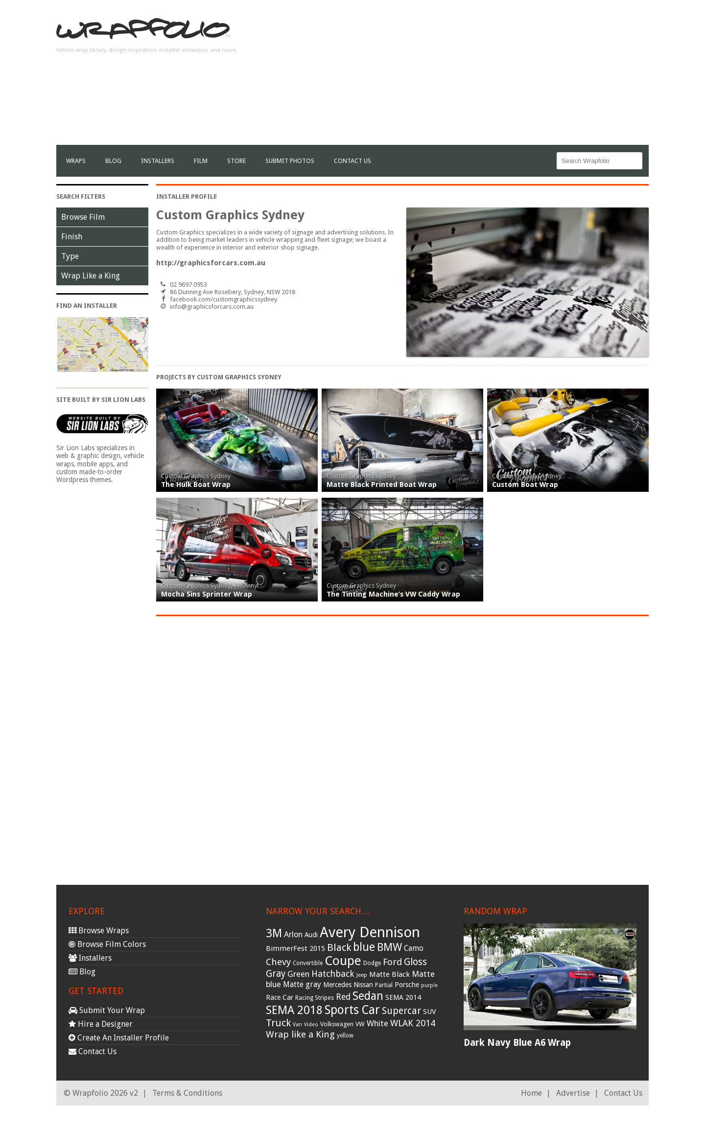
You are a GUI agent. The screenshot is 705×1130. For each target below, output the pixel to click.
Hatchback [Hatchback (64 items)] (332, 974)
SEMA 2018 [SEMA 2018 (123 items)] (294, 1010)
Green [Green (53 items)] (298, 974)
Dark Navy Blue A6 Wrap (517, 1043)
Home (531, 1093)
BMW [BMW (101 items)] (389, 947)
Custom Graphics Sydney (196, 476)
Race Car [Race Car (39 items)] (279, 997)
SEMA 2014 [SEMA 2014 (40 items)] (403, 997)
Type (70, 256)
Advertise (573, 1093)
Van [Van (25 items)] (297, 1024)
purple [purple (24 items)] (429, 985)
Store (236, 160)
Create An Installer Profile (119, 1037)
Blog (113, 160)
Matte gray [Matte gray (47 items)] (302, 984)
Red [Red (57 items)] (343, 997)
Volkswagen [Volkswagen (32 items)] (336, 1024)
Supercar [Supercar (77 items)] (401, 1010)
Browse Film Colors (107, 944)
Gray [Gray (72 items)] (275, 973)
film (201, 160)
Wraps (76, 160)
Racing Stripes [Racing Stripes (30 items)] (314, 997)
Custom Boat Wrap (525, 484)
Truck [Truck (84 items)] (278, 1023)
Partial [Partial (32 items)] (384, 985)
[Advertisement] (470, 76)
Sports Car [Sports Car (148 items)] (352, 1010)
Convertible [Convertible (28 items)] (308, 963)
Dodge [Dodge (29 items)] (372, 963)
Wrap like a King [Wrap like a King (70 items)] (300, 1034)
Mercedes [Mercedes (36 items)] (337, 985)
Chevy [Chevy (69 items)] (278, 962)
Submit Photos (289, 160)
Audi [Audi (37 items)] (311, 935)
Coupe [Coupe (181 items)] (343, 960)
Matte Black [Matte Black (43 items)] (389, 974)
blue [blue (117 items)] (364, 947)
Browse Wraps (99, 930)
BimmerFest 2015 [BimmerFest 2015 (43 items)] (295, 948)
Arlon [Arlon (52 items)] (293, 934)
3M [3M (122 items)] (274, 933)
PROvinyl (246, 585)
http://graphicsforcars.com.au (210, 262)
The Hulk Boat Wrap (196, 484)
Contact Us (352, 160)
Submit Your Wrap (107, 1010)
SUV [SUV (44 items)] (429, 1011)
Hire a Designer (101, 1024)
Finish (71, 236)
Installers (157, 160)
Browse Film (83, 217)
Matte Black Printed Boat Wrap (382, 484)
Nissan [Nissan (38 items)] (363, 985)
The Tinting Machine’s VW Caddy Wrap (393, 594)
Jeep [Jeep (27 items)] (361, 974)
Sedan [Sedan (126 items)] (367, 996)
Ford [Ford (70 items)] (392, 962)
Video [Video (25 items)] (311, 1024)
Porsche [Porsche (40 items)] (407, 985)
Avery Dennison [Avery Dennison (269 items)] (370, 932)
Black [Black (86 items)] (339, 947)
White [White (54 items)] (377, 1023)
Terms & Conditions (187, 1093)
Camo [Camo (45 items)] (413, 948)
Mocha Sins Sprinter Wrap (206, 594)
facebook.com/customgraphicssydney (223, 299)
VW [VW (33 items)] (360, 1024)
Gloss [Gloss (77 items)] (415, 962)
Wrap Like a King (90, 275)
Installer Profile (186, 196)
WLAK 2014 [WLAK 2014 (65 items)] (412, 1023)
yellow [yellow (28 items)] (345, 1035)
